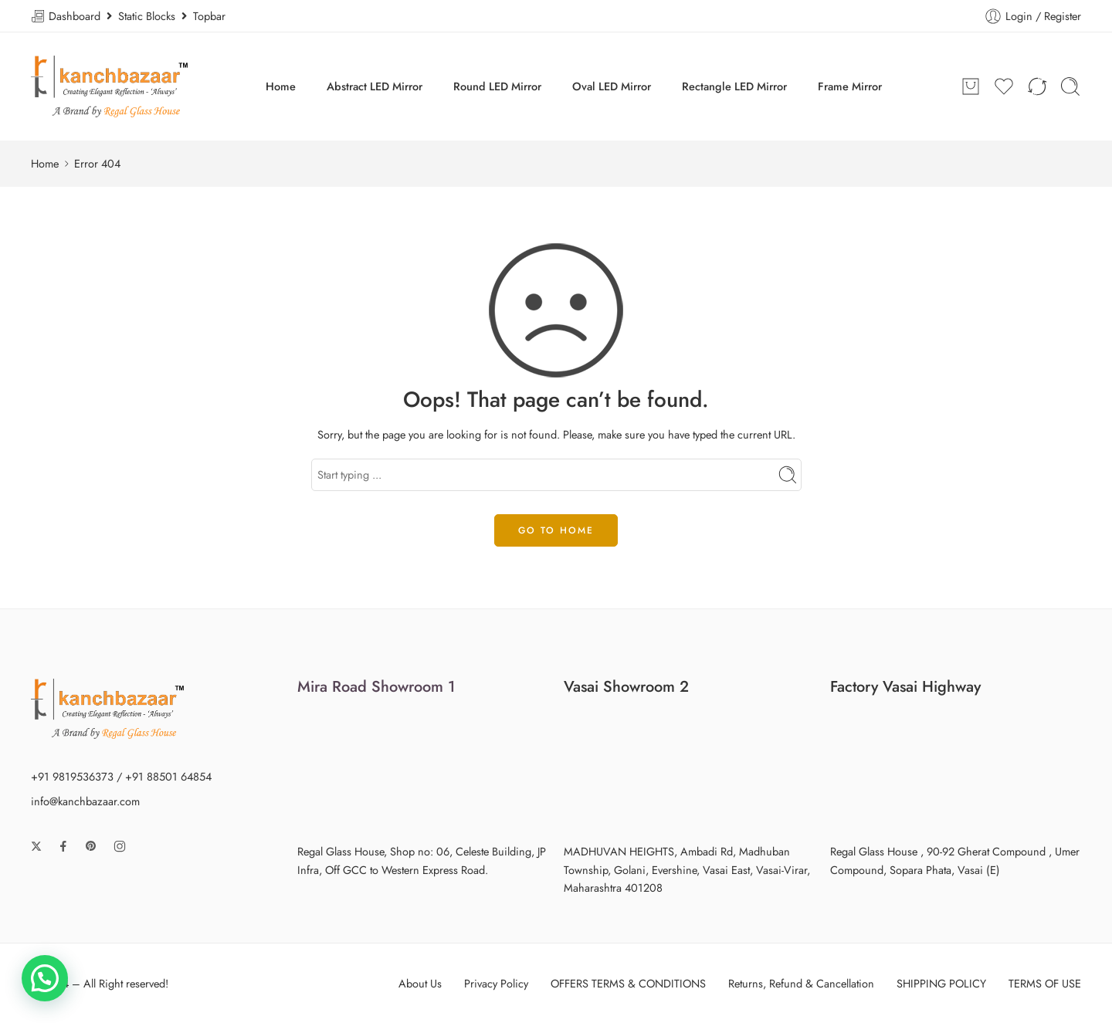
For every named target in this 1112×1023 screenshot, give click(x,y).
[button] (45, 978)
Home (281, 86)
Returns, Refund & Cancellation (801, 983)
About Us (420, 983)
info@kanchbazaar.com (85, 801)
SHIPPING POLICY (941, 983)
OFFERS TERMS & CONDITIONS (628, 983)
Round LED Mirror (497, 86)
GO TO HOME (556, 530)
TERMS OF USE (1045, 983)
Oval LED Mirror (611, 86)
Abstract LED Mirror (374, 86)
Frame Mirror (850, 86)
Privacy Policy (496, 983)
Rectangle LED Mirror (734, 86)
